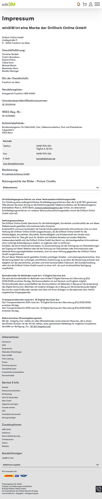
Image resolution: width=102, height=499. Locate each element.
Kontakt (5, 387)
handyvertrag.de (31, 493)
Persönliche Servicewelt (11, 414)
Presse (4, 362)
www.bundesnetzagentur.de (48, 208)
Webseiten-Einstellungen (12, 352)
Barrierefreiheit (8, 376)
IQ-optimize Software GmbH (16, 174)
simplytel (19, 493)
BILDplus (5, 446)
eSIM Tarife (6, 429)
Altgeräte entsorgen (10, 404)
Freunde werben (8, 407)
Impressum (6, 342)
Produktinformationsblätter (13, 372)
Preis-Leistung (7, 359)
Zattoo (4, 443)
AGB (4, 345)
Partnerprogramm (9, 365)
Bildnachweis (10, 187)
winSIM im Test (8, 458)
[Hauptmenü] (97, 4)
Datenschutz (7, 349)
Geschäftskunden (9, 369)
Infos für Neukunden (10, 397)
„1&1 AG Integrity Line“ (40, 326)
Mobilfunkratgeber (11, 465)
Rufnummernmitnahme (11, 391)
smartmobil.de (8, 493)
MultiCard (6, 433)
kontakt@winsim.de (45, 159)
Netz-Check (7, 401)
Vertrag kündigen (9, 418)
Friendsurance (7, 439)
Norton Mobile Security (11, 436)
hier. (29, 281)
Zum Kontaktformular (13, 164)
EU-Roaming (7, 394)
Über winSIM (7, 355)
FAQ (3, 411)
